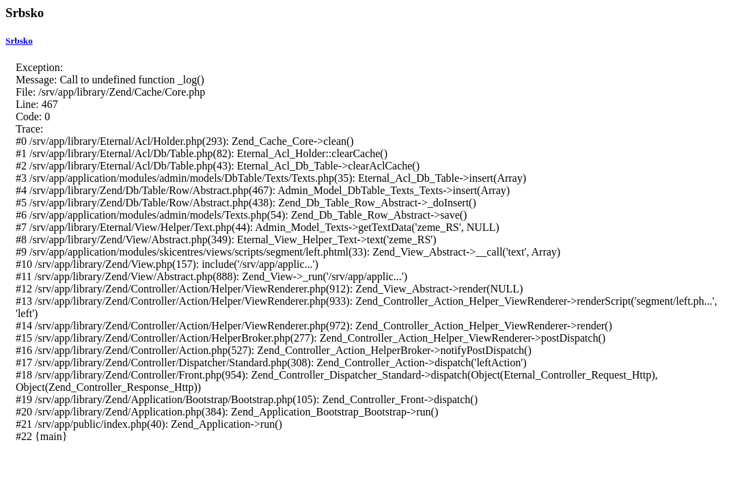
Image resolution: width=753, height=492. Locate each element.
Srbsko (19, 41)
